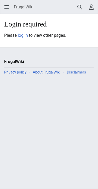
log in (23, 35)
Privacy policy (15, 72)
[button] (7, 7)
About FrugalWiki (47, 72)
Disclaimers (76, 72)
